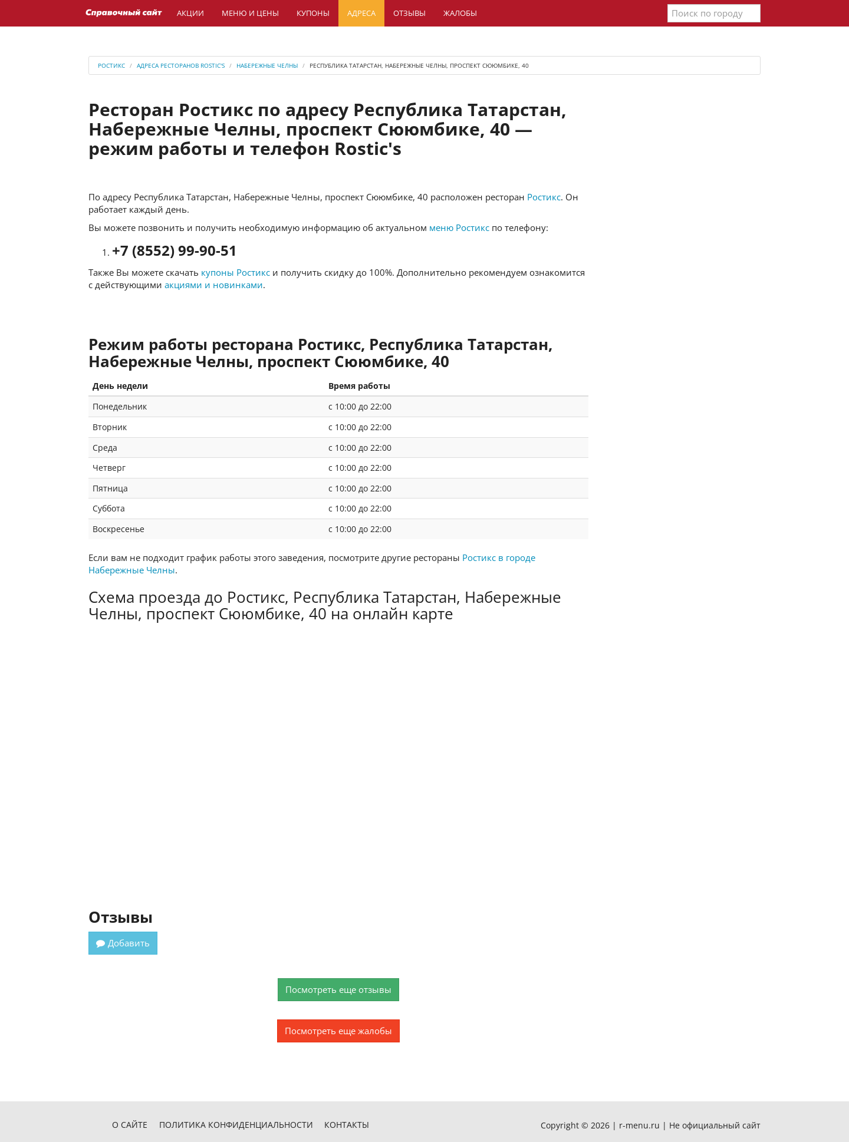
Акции (190, 13)
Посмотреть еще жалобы (338, 1031)
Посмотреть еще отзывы (338, 989)
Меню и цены (250, 13)
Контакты (346, 1124)
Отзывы (409, 13)
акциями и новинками (213, 285)
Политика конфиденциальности (236, 1124)
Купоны (313, 13)
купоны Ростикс (235, 272)
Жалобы (460, 13)
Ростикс (544, 197)
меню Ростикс (459, 227)
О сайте (129, 1124)
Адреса (361, 13)
